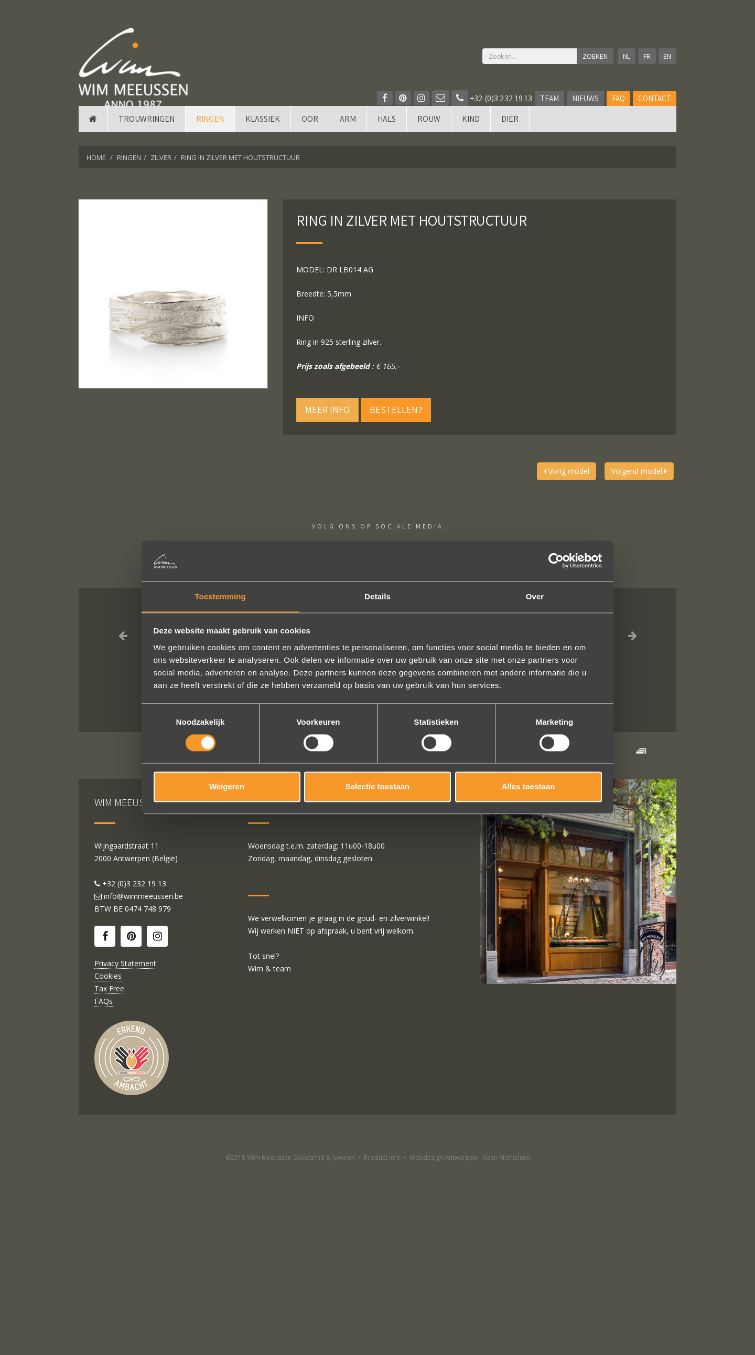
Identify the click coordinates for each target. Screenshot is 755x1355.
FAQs (103, 1187)
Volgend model (639, 471)
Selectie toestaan (378, 786)
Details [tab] (377, 595)
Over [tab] (535, 595)
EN (667, 56)
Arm (348, 132)
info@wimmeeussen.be (143, 1082)
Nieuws (585, 98)
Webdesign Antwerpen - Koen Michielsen (469, 1343)
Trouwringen (146, 132)
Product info (382, 1343)
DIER (510, 132)
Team (549, 98)
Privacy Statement (125, 1149)
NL (624, 56)
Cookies (108, 1162)
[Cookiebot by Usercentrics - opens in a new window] (556, 560)
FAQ (618, 98)
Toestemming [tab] (220, 595)
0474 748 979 (148, 1094)
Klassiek (262, 132)
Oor (309, 132)
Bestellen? (396, 410)
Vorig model (566, 471)
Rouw (428, 132)
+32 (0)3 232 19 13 (491, 98)
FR (645, 56)
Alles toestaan (528, 786)
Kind (471, 132)
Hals (387, 132)
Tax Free (109, 1174)
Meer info (327, 410)
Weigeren (226, 786)
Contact (654, 98)
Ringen (210, 132)
